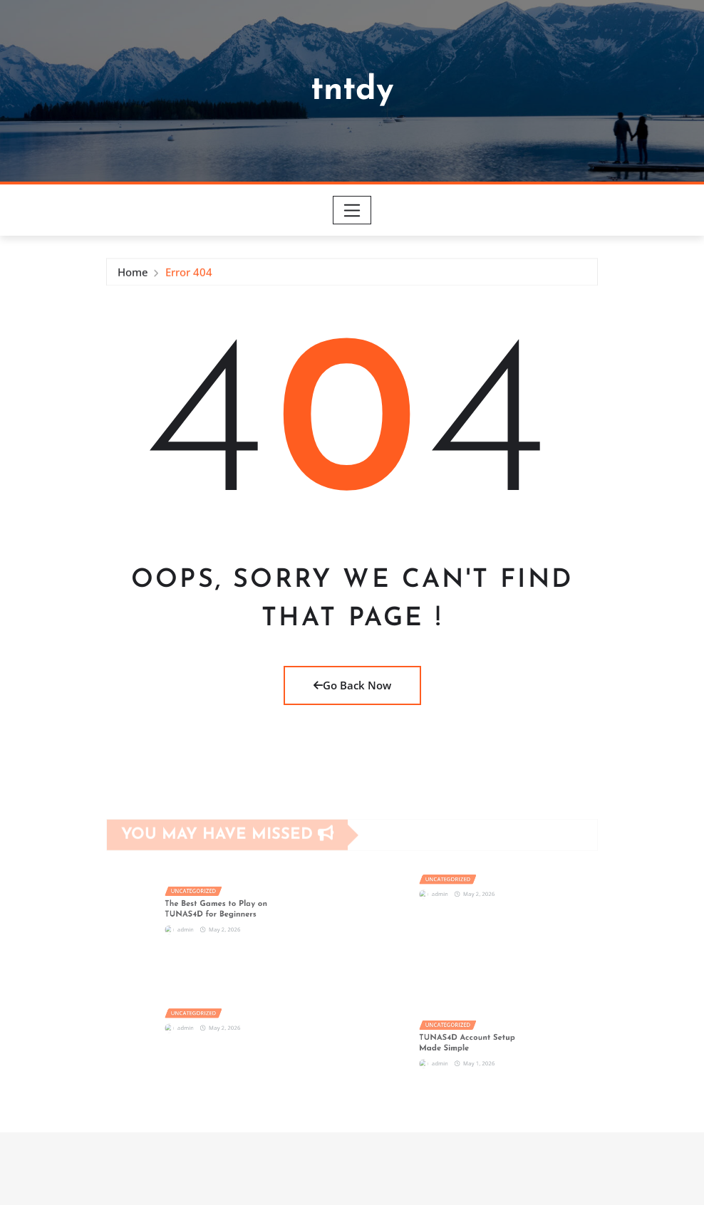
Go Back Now (352, 685)
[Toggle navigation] (352, 210)
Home (133, 275)
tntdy (352, 91)
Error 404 (188, 275)
